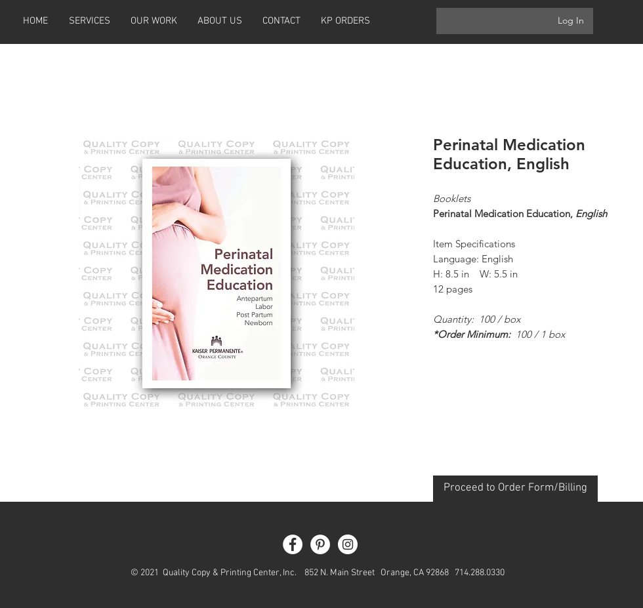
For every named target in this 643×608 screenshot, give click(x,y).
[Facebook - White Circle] (292, 544)
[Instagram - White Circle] (348, 544)
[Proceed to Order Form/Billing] (515, 489)
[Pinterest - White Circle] (320, 544)
